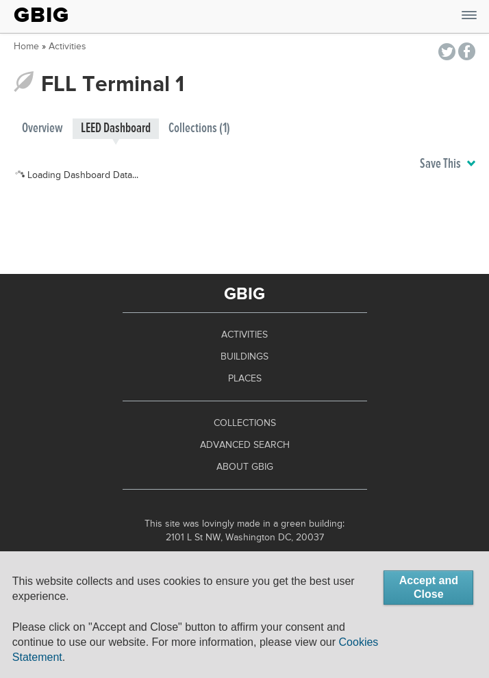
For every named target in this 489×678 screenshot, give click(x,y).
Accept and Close (428, 587)
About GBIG (244, 467)
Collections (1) (199, 128)
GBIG (41, 15)
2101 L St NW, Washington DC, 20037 (245, 537)
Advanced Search (245, 445)
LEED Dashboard (116, 128)
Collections (245, 423)
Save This (447, 164)
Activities (67, 46)
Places (245, 379)
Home (26, 46)
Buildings (244, 357)
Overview (42, 128)
